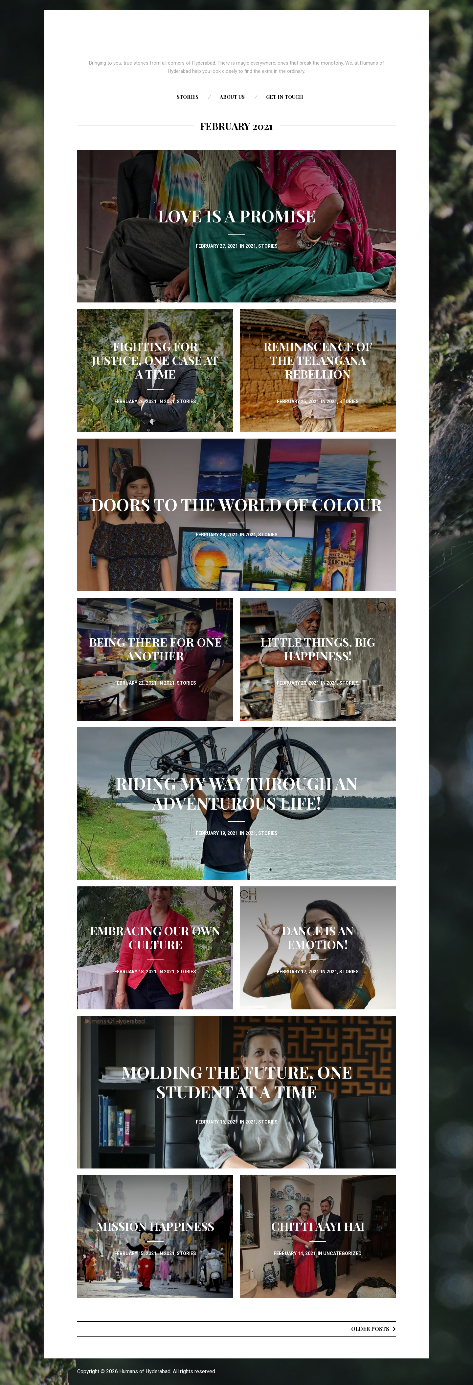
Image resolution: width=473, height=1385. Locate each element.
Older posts (370, 1328)
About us (232, 96)
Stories (187, 96)
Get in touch (284, 96)
